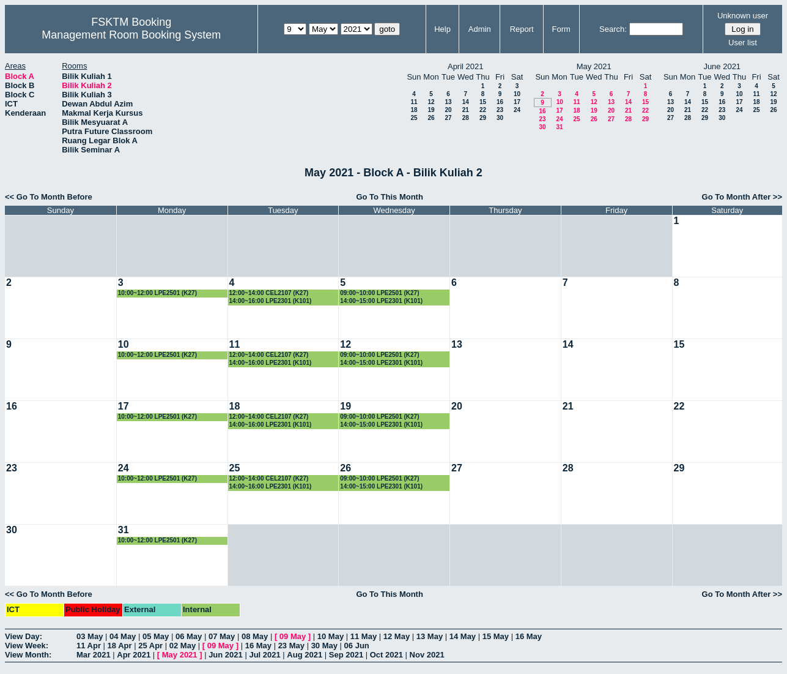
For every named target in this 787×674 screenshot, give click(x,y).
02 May (182, 645)
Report (522, 29)
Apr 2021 (133, 654)
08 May (255, 636)
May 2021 (180, 654)
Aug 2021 (304, 654)
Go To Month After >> (742, 196)
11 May (363, 636)
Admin (479, 29)
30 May (324, 645)
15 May (495, 636)
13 (448, 102)
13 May (429, 636)
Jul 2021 (264, 654)
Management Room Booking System (131, 35)
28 (465, 117)
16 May (528, 636)
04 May (122, 636)
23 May (291, 645)
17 (517, 102)
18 (413, 110)
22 (482, 110)
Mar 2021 (93, 654)
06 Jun (356, 645)
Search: (613, 29)
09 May (292, 636)
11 (413, 102)
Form (561, 29)
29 (482, 117)
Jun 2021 (226, 654)
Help (442, 29)
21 (465, 110)
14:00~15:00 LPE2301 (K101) (381, 301)
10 (517, 94)
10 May (330, 636)
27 (448, 117)
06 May (189, 636)
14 (465, 102)
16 (500, 102)
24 (517, 110)
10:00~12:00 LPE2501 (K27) (157, 293)
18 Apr (120, 645)
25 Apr (150, 645)
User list (742, 42)
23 (500, 110)
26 (430, 117)
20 (448, 110)
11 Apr (88, 645)
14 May (462, 636)
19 (430, 110)
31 (559, 127)
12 (430, 102)
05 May (155, 636)
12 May (396, 636)
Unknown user (742, 15)
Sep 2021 (346, 654)
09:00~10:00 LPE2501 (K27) (379, 293)
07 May (222, 636)
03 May (89, 636)
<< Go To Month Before (48, 196)
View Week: (26, 645)
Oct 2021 (386, 654)
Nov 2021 (427, 654)
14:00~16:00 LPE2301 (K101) (270, 301)
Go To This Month (389, 196)
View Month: (28, 654)
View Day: (23, 636)
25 (413, 117)
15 (482, 102)
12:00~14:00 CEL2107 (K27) (269, 293)
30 (500, 117)
